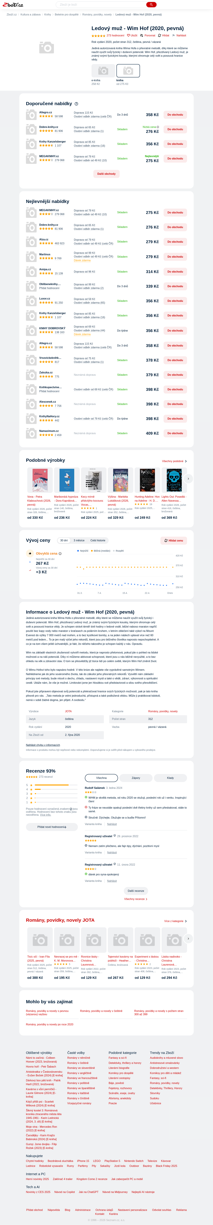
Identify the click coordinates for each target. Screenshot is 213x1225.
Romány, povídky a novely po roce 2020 (49, 1024)
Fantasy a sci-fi (118, 1057)
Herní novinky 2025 (37, 1179)
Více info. (45, 814)
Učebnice (155, 1103)
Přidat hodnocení (49, 288)
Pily (94, 1166)
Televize (152, 1161)
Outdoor (134, 1166)
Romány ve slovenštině (81, 1068)
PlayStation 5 (112, 1161)
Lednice (30, 1166)
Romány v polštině (78, 1083)
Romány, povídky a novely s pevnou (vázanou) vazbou (47, 1013)
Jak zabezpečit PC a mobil (127, 1179)
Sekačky (105, 1166)
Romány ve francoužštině (82, 1078)
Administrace (83, 1210)
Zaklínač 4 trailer (63, 1179)
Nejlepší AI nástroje (143, 1192)
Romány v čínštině (78, 1098)
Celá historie (98, 540)
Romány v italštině (78, 1093)
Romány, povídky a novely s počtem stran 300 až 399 (159, 1013)
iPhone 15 (83, 1161)
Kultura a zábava (30, 14)
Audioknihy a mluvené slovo (166, 1057)
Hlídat (163, 35)
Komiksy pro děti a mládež (165, 1073)
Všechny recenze (134, 899)
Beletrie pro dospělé (67, 14)
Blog (67, 1210)
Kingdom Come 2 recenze (92, 1179)
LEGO (97, 1161)
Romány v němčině (78, 1057)
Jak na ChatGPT (88, 1192)
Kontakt (99, 1214)
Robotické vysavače (51, 1166)
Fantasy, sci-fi (158, 1078)
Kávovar (166, 1161)
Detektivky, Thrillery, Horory (166, 1088)
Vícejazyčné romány (79, 1103)
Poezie (113, 1103)
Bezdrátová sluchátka (60, 1161)
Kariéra (113, 1214)
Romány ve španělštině (81, 1088)
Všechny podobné (174, 461)
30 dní (64, 540)
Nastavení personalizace (132, 1210)
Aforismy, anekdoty (120, 1098)
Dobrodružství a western (164, 1068)
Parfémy (83, 1166)
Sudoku (154, 1098)
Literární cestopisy (119, 1078)
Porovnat (147, 35)
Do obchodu (175, 114)
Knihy (47, 14)
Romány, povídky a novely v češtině (101, 1011)
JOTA (68, 711)
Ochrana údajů (104, 1210)
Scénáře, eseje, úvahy (122, 1093)
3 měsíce (79, 540)
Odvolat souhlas (161, 1210)
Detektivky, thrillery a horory (125, 1063)
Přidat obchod (34, 1210)
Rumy (70, 1166)
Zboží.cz (12, 14)
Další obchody (106, 173)
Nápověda (54, 1210)
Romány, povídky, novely (97, 14)
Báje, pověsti (116, 1083)
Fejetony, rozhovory (120, 1088)
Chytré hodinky (35, 1161)
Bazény (147, 1166)
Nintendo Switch (134, 1161)
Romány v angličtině (79, 1073)
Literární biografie (119, 1068)
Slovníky (155, 1093)
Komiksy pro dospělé (121, 1073)
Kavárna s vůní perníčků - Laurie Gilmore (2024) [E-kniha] (41, 1093)
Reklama (181, 1210)
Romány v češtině (77, 1063)
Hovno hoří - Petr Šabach (41, 1066)
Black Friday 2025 (166, 1166)
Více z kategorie (175, 921)
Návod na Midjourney (115, 1192)
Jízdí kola (119, 1166)
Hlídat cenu (173, 540)
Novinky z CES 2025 (38, 1192)
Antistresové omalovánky (165, 1063)
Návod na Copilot (64, 1192)
